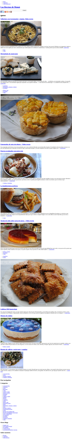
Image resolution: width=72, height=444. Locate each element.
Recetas (4, 435)
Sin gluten (5, 88)
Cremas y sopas (6, 391)
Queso (4, 257)
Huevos (4, 398)
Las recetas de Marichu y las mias (10, 429)
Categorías (5, 2)
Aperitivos (5, 85)
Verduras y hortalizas (7, 183)
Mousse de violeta (6, 316)
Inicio (4, 1)
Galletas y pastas (6, 396)
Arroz (4, 375)
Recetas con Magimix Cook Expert (10, 412)
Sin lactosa (5, 417)
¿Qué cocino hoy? (7, 3)
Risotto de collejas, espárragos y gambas (14, 349)
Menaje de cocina (6, 403)
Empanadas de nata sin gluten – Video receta (15, 144)
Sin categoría (6, 415)
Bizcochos (5, 389)
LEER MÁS (66, 47)
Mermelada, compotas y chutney (10, 87)
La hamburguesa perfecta (9, 186)
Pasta (4, 49)
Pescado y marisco (7, 376)
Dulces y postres (6, 251)
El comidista (5, 427)
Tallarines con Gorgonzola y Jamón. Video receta (17, 19)
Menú (4, 404)
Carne (4, 218)
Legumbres (5, 399)
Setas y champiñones (7, 413)
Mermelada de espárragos (9, 54)
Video (4, 51)
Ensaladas (5, 394)
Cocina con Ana (6, 428)
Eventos (4, 395)
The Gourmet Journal (7, 426)
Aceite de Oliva (6, 373)
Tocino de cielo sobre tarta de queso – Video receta (17, 221)
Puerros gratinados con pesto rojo (12, 151)
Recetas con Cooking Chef (8, 411)
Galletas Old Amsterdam (9, 309)
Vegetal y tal (5, 425)
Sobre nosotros (6, 437)
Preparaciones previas (7, 409)
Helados (4, 397)
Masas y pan (5, 90)
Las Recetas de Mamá (10, 7)
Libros (4, 401)
